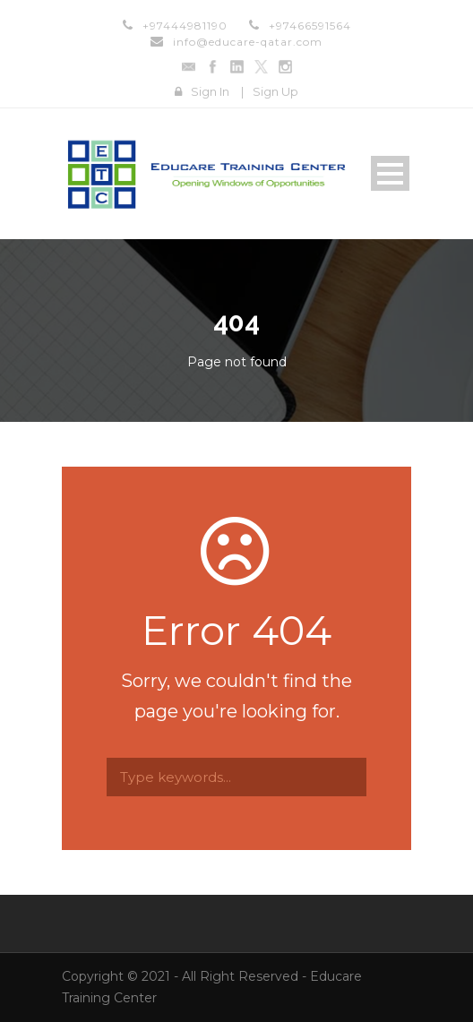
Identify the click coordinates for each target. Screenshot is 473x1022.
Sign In (210, 91)
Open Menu (390, 173)
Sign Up (275, 91)
